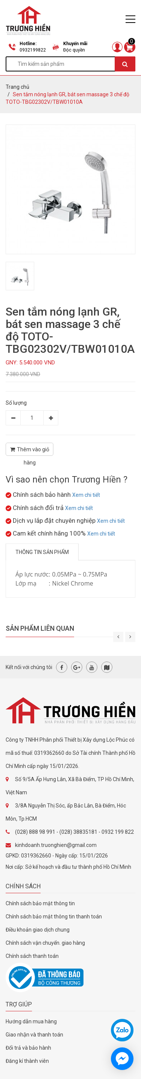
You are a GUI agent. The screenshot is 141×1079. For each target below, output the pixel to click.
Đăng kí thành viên (27, 1061)
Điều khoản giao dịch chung (38, 930)
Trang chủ (17, 87)
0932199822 (33, 50)
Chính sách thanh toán (32, 956)
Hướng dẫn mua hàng (31, 1021)
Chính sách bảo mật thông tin (40, 903)
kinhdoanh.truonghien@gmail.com (56, 845)
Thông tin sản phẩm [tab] (42, 552)
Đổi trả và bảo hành (28, 1048)
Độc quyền (74, 50)
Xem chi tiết (86, 495)
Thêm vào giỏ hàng (29, 451)
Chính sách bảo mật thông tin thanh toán (54, 917)
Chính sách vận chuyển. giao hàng (45, 943)
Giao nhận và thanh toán (34, 1035)
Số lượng (16, 403)
